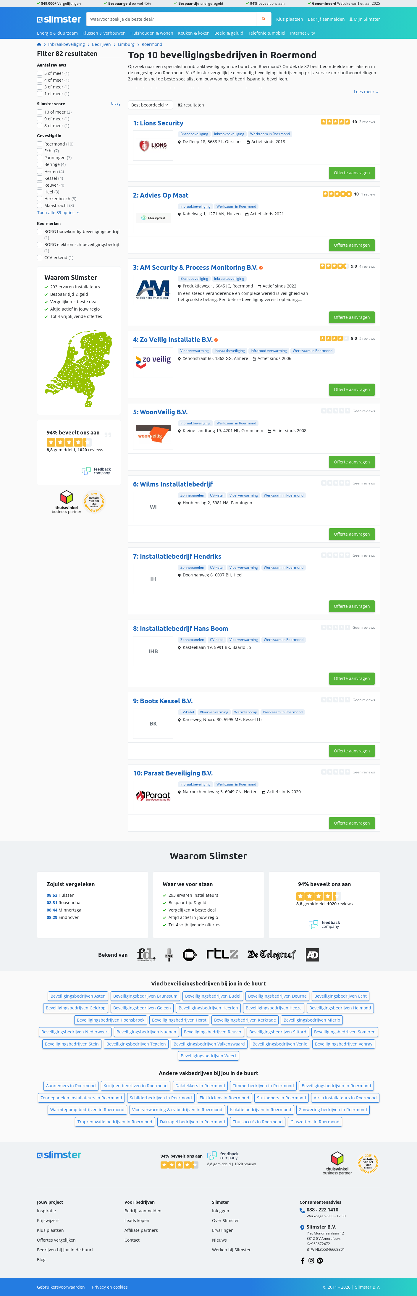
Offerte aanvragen (352, 172)
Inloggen (220, 1210)
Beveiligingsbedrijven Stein (72, 1044)
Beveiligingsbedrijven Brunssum (145, 996)
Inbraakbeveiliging (66, 44)
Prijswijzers (48, 1220)
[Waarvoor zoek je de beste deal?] (171, 19)
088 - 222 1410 (322, 1209)
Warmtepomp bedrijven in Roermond (87, 1109)
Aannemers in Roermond (71, 1085)
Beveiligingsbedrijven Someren (345, 1032)
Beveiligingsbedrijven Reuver (213, 1032)
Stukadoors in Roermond (281, 1098)
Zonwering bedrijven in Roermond (333, 1109)
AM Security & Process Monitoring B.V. (199, 267)
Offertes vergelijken (56, 1240)
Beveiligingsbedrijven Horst (179, 1020)
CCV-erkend (58, 257)
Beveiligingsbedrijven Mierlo (312, 1020)
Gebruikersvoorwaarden (61, 1287)
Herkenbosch (60, 198)
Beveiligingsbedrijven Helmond (340, 1008)
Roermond (152, 44)
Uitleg (116, 103)
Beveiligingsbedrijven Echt (340, 996)
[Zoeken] (263, 19)
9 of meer (56, 119)
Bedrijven (101, 44)
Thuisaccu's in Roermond (258, 1121)
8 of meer (56, 125)
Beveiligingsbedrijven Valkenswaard (209, 1044)
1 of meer (56, 93)
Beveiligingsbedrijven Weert (208, 1056)
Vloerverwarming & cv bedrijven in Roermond (177, 1109)
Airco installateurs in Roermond (345, 1098)
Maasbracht (59, 205)
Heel (51, 192)
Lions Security (161, 123)
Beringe (55, 164)
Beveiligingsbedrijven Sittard (277, 1032)
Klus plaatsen (289, 19)
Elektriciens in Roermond (224, 1098)
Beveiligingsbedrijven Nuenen (146, 1032)
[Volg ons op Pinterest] (320, 1260)
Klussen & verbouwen (104, 33)
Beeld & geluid (228, 33)
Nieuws (219, 1240)
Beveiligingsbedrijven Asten (78, 996)
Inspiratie (46, 1210)
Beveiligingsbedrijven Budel (212, 996)
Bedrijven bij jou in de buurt (65, 1250)
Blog (41, 1259)
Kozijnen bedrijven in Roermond (136, 1085)
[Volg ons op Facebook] (303, 1260)
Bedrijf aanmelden (326, 19)
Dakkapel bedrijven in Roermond (192, 1121)
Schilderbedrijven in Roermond (161, 1098)
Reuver (54, 185)
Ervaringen (223, 1230)
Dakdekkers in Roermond (200, 1085)
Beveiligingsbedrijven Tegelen (136, 1044)
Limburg (126, 44)
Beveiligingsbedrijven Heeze (274, 1008)
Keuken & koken (194, 33)
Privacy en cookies (110, 1287)
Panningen (58, 157)
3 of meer (56, 87)
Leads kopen (137, 1220)
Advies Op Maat (164, 195)
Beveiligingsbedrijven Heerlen (208, 1008)
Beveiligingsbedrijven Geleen (142, 1008)
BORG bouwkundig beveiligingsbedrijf (82, 234)
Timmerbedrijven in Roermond (263, 1085)
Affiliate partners (141, 1230)
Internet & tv (302, 33)
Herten (54, 171)
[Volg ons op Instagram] (311, 1260)
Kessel (53, 178)
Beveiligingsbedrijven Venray (343, 1044)
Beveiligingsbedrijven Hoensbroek (110, 1020)
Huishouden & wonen (151, 33)
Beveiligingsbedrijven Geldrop (76, 1008)
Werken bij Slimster (231, 1250)
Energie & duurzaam (57, 33)
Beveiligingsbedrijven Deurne (277, 996)
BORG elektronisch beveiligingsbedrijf (81, 247)
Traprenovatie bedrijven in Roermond (114, 1121)
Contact (132, 1240)
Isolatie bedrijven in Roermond (260, 1109)
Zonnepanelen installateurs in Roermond (81, 1098)
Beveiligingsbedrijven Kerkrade (245, 1020)
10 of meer (58, 112)
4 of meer (56, 80)
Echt (51, 150)
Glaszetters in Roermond (315, 1121)
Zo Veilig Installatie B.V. (176, 339)
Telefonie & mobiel (266, 33)
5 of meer (56, 73)
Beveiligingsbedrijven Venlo (280, 1044)
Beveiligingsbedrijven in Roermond (336, 1085)
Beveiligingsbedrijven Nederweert (75, 1032)
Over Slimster (225, 1220)
